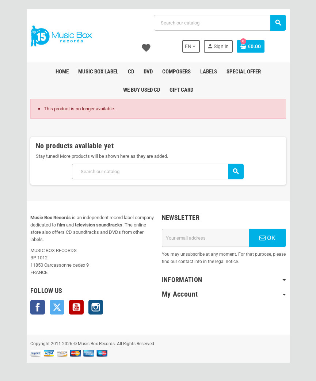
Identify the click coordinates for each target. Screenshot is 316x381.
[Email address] (205, 238)
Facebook (37, 307)
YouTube (76, 307)
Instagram (95, 307)
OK (267, 237)
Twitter (57, 307)
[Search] (220, 23)
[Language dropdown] (191, 46)
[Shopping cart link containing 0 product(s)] (250, 46)
